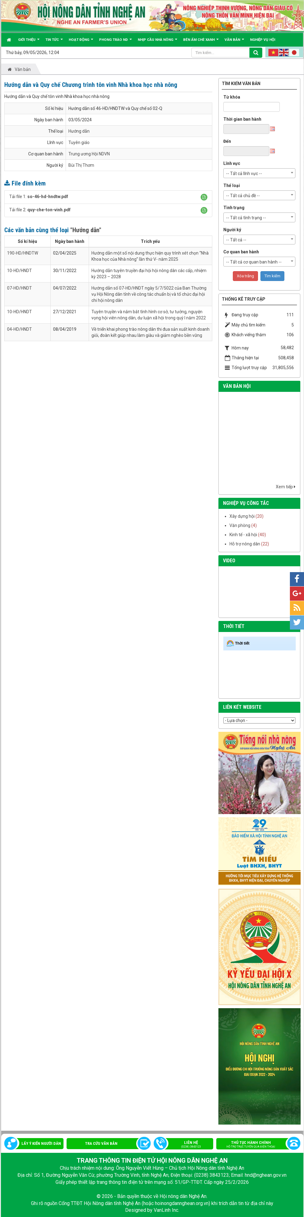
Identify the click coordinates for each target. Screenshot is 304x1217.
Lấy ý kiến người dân (41, 1143)
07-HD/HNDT (19, 288)
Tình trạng (233, 207)
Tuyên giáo (79, 142)
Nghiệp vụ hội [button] (262, 39)
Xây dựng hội (242, 516)
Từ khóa (231, 97)
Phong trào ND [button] (115, 41)
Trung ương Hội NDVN (89, 153)
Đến (227, 141)
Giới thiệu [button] (29, 41)
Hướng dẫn (79, 131)
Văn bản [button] (234, 41)
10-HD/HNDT (19, 270)
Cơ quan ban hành (241, 251)
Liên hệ (186, 1144)
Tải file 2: (40, 209)
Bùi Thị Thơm (81, 165)
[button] (204, 197)
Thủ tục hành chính (255, 1144)
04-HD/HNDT (19, 329)
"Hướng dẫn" (85, 230)
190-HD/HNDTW (22, 253)
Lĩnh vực (231, 163)
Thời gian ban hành (242, 119)
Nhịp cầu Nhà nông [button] (157, 41)
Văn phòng (239, 525)
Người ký (232, 229)
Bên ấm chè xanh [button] (201, 41)
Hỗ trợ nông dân (244, 543)
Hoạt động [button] (81, 41)
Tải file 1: (38, 196)
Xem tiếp (285, 486)
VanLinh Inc (166, 1210)
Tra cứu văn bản (101, 1143)
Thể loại (231, 185)
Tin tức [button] (54, 41)
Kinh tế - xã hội (243, 534)
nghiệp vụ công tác (246, 503)
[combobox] (259, 173)
